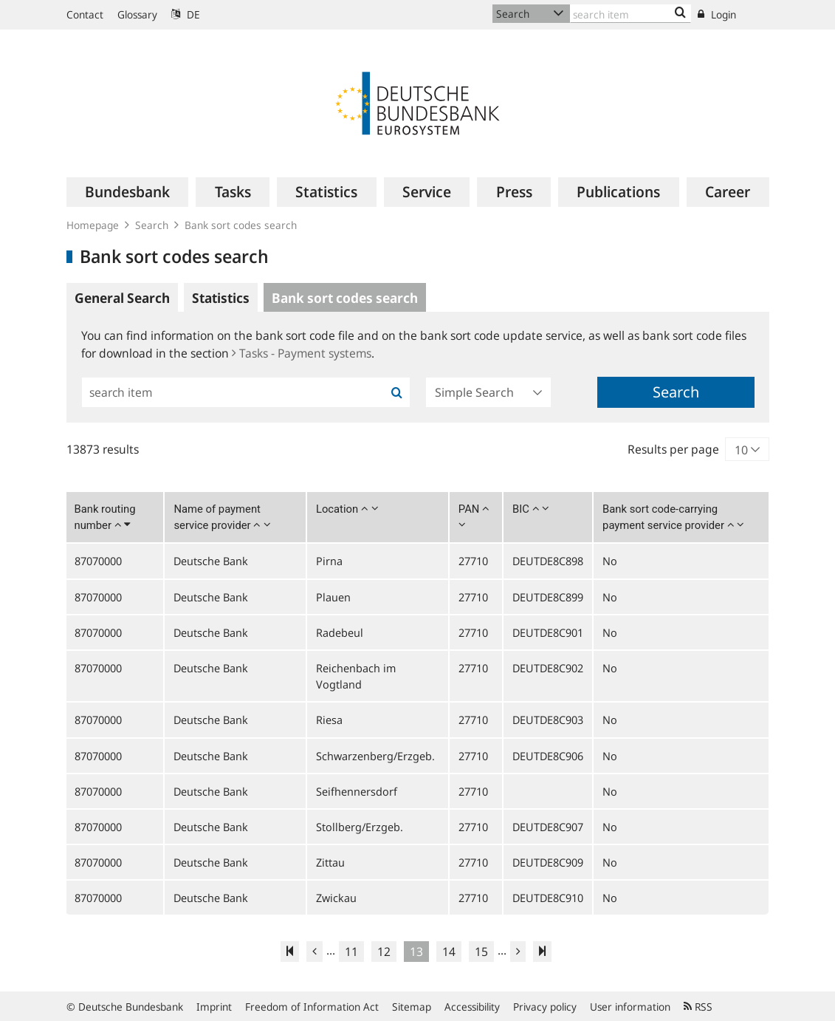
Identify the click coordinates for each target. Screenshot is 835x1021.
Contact (84, 14)
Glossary (137, 14)
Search (151, 225)
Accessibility (472, 1007)
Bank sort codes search (241, 225)
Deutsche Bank (210, 560)
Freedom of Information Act (312, 1007)
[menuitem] (127, 192)
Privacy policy (545, 1007)
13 (416, 951)
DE (185, 14)
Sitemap (411, 1007)
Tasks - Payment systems (301, 353)
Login (717, 14)
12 (384, 951)
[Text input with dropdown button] (631, 13)
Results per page (673, 449)
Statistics (221, 298)
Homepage (92, 225)
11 (351, 951)
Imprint (214, 1007)
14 (449, 951)
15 (481, 951)
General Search (122, 298)
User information (630, 1007)
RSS (698, 1007)
